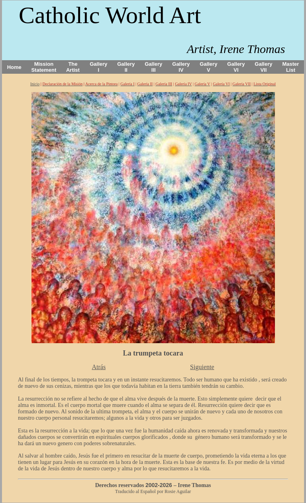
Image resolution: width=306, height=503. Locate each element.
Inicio (34, 84)
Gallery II (126, 67)
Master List (290, 67)
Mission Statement (43, 67)
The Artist (73, 67)
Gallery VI (236, 67)
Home (14, 67)
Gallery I (98, 67)
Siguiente (202, 366)
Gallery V (208, 67)
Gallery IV (181, 67)
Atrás (99, 366)
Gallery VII (263, 67)
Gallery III (153, 67)
